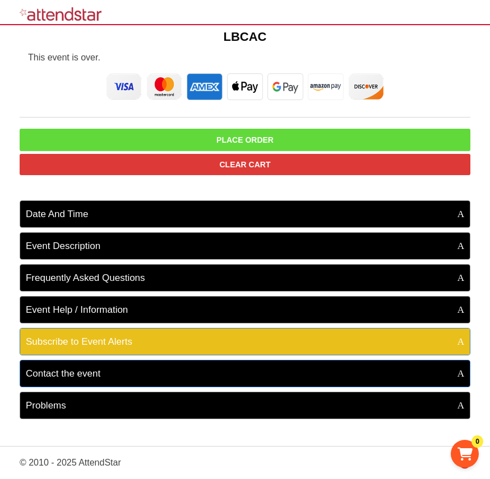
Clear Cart (245, 164)
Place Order (245, 139)
